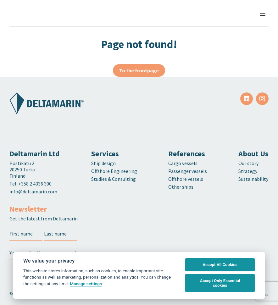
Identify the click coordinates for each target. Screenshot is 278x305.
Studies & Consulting (113, 179)
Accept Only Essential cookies (220, 283)
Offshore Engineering (114, 171)
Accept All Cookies (220, 264)
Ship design (103, 163)
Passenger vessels (187, 171)
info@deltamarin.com (33, 191)
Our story (248, 163)
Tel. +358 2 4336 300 (31, 183)
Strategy (247, 171)
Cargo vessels (182, 163)
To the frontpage (139, 70)
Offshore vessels (185, 179)
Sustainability (253, 179)
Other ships (180, 187)
